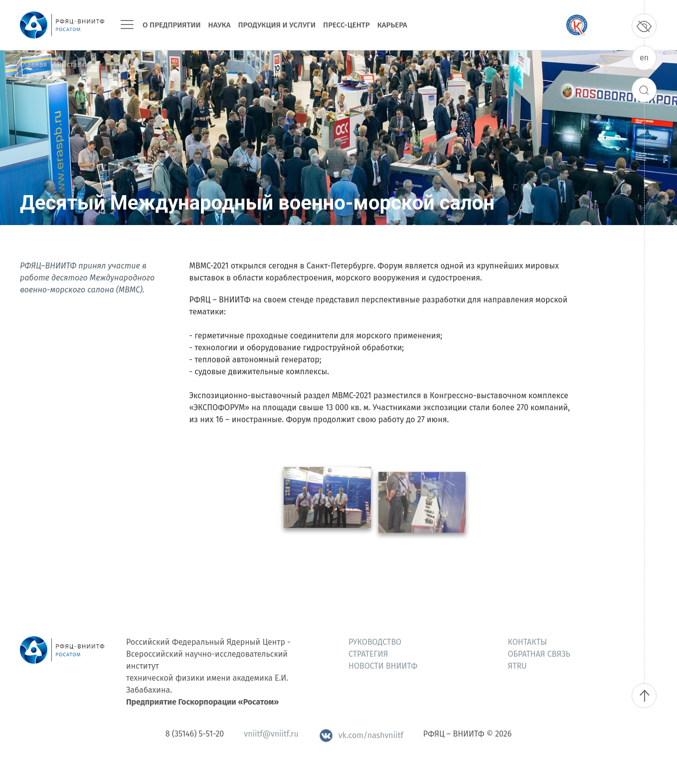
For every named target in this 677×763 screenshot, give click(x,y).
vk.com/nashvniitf (361, 735)
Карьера (392, 24)
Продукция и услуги (277, 24)
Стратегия (368, 654)
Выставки (73, 64)
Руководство (374, 642)
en (644, 57)
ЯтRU (517, 666)
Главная (33, 64)
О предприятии (172, 24)
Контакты (527, 642)
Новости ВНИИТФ (382, 666)
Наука (219, 24)
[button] (327, 510)
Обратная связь (539, 654)
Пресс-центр (346, 24)
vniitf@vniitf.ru (271, 734)
